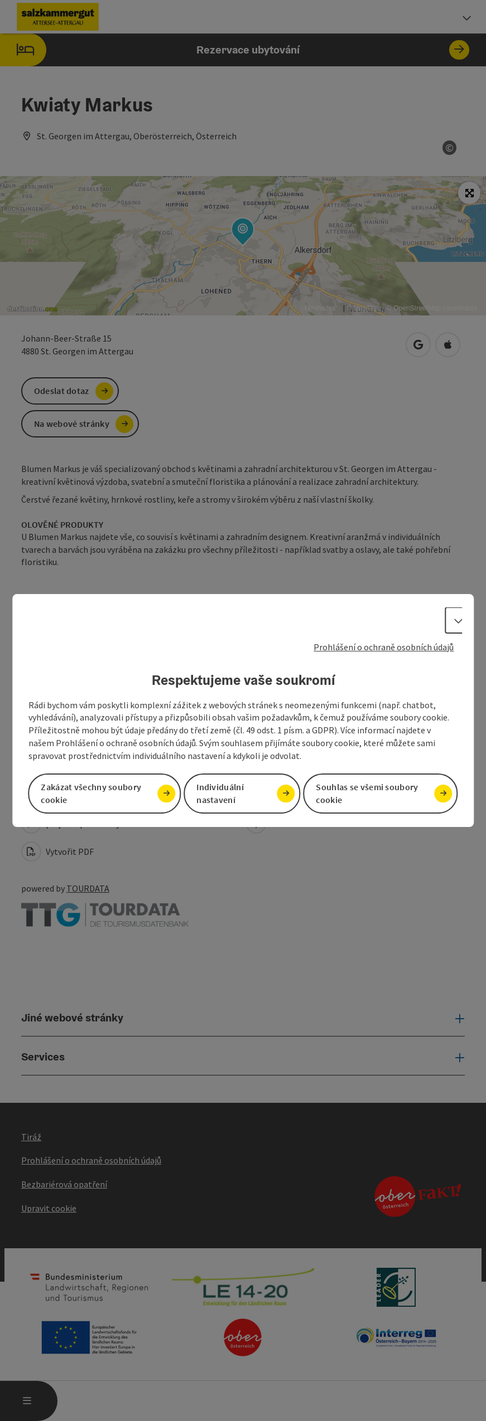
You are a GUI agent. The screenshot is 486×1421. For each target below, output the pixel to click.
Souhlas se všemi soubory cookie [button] (367, 793)
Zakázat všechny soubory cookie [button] (91, 793)
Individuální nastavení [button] (220, 793)
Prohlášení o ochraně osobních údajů (384, 647)
